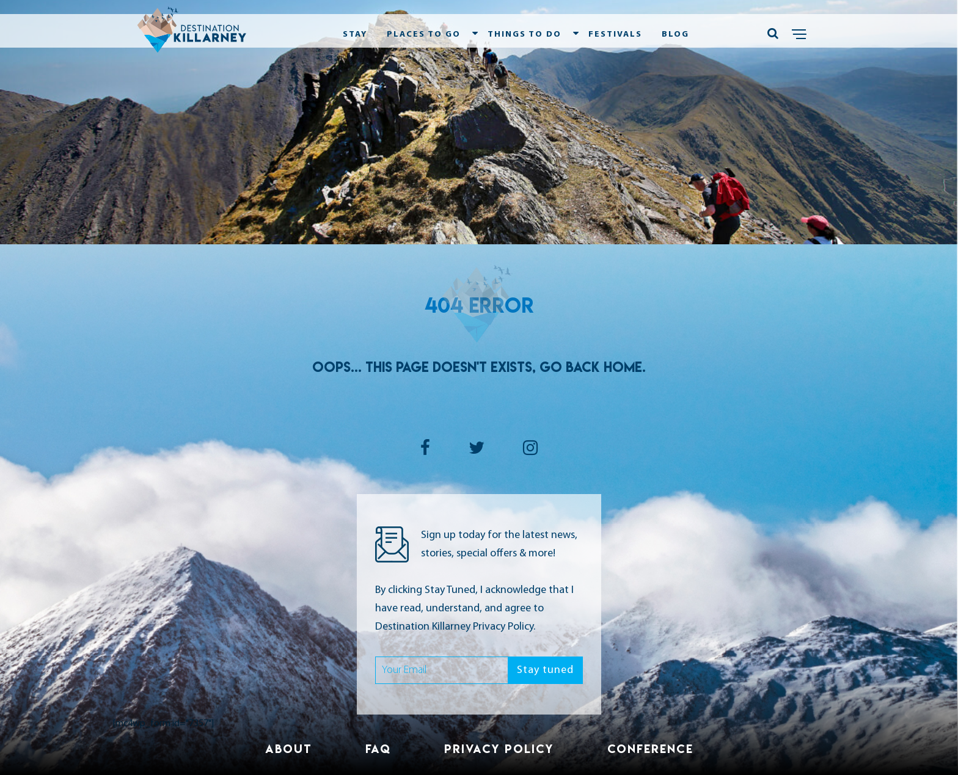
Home (623, 367)
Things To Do (524, 34)
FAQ (378, 749)
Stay (355, 34)
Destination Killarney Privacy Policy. (455, 627)
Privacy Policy (499, 749)
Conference (650, 749)
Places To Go (424, 34)
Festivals (615, 34)
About (288, 749)
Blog (675, 34)
